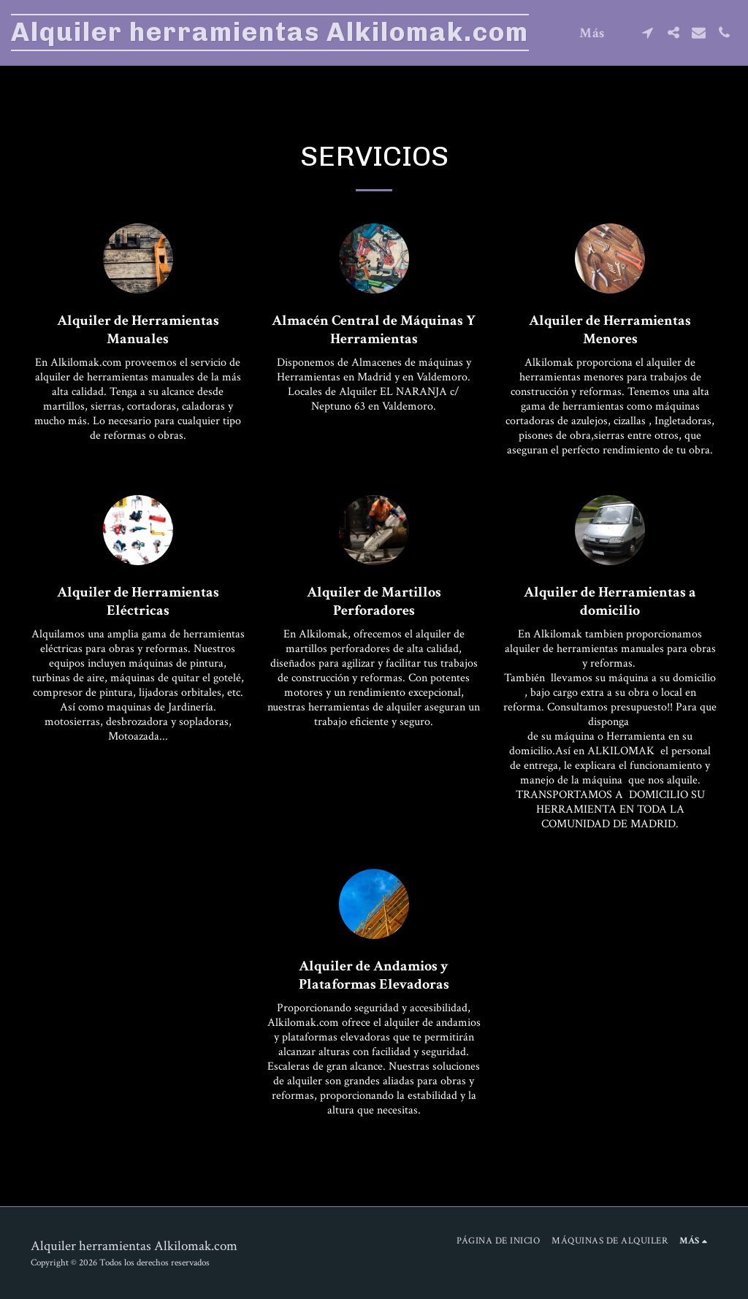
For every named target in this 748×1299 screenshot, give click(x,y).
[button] (648, 32)
